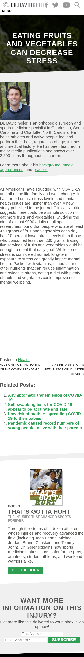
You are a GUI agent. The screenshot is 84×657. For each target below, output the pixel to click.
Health (24, 359)
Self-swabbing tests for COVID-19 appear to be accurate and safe (40, 406)
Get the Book (25, 570)
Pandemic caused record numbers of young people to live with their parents (45, 425)
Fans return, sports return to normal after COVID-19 (64, 369)
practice (41, 169)
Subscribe (64, 639)
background (50, 165)
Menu (7, 11)
